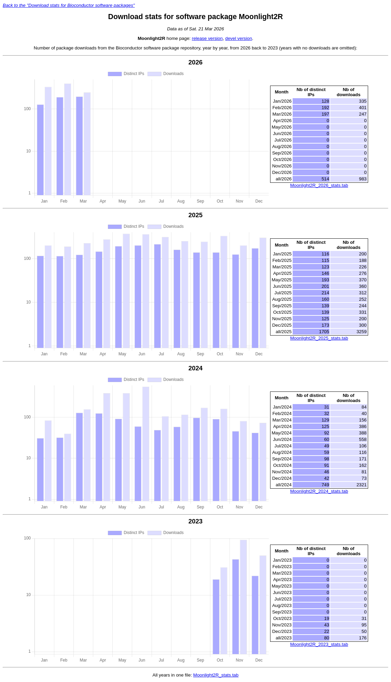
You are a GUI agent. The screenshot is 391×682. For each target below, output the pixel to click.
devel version (238, 38)
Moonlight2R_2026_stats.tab (319, 185)
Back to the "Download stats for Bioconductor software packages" (69, 5)
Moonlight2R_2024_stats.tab (319, 491)
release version (207, 38)
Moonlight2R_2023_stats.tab (319, 644)
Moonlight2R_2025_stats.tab (319, 338)
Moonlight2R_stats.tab (216, 675)
